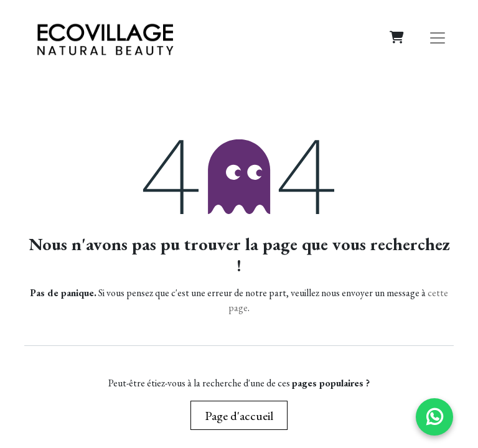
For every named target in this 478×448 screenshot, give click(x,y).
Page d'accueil (239, 416)
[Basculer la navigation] (437, 37)
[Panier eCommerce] (396, 37)
